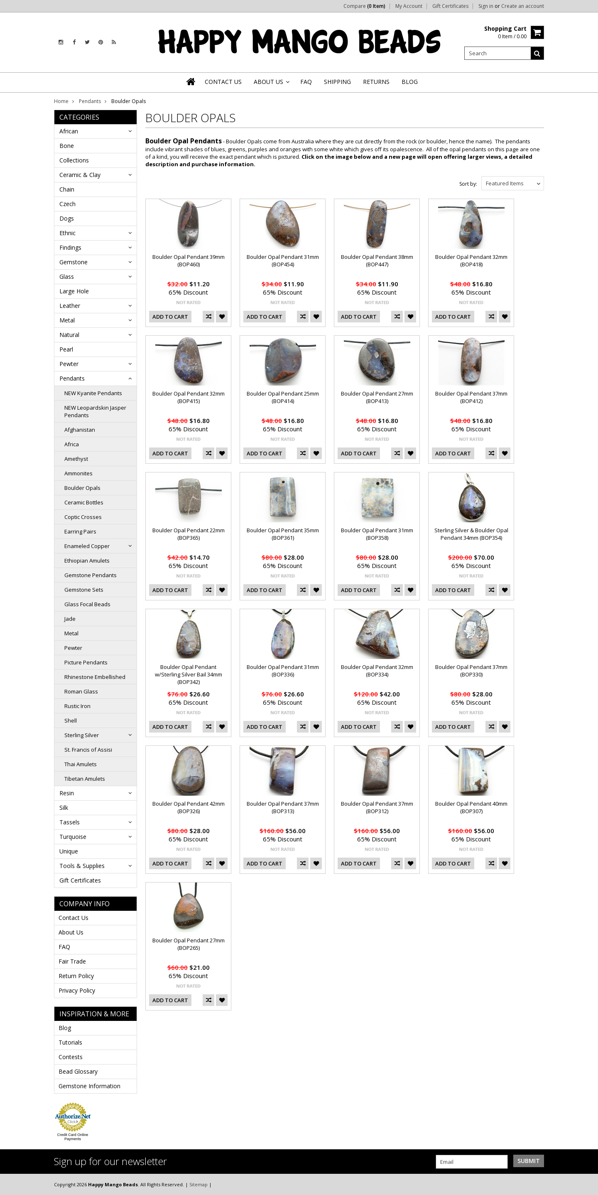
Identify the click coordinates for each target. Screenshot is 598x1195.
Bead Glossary (78, 1071)
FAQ (64, 947)
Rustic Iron (77, 706)
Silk (63, 807)
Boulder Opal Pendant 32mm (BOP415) (188, 397)
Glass (66, 276)
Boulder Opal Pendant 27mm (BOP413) (377, 397)
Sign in (485, 6)
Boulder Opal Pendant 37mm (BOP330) (471, 670)
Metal (67, 320)
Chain (66, 189)
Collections (74, 160)
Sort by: (468, 183)
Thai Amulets (80, 764)
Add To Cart (170, 316)
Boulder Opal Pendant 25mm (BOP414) (283, 397)
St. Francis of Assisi (88, 749)
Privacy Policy (77, 990)
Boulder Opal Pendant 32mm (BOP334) (377, 670)
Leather (69, 306)
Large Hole (74, 291)
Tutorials (70, 1042)
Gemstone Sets (83, 589)
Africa (71, 444)
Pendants (90, 101)
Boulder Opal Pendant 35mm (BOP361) (283, 533)
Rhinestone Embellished (94, 677)
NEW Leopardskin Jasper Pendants (95, 411)
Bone (66, 146)
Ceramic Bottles (83, 502)
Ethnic (67, 233)
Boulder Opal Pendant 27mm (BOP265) (188, 944)
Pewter (68, 364)
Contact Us (73, 918)
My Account (408, 6)
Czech (67, 204)
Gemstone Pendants (90, 575)
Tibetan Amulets (84, 778)
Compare (364, 6)
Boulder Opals (82, 488)
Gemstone (73, 262)
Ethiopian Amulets (87, 560)
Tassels (69, 822)
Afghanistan (79, 429)
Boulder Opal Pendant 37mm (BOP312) (377, 807)
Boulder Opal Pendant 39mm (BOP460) (188, 260)
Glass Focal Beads (87, 604)
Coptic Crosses (83, 517)
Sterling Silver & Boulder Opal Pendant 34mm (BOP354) (471, 533)
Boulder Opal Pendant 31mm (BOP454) (283, 260)
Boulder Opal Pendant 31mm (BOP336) (283, 670)
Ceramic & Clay (79, 175)
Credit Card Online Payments (72, 1137)
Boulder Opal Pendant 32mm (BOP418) (471, 260)
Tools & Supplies (82, 866)
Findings (70, 247)
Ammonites (78, 473)
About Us (71, 932)
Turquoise (72, 837)
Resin (66, 793)
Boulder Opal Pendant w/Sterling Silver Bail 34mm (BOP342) (188, 674)
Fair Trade (72, 961)
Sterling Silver (81, 735)
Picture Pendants (86, 662)
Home (61, 101)
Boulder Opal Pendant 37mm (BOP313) (283, 807)
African (68, 131)
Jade (70, 618)
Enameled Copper (87, 546)
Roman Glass (81, 691)
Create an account (522, 6)
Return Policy (76, 976)
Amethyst (76, 458)
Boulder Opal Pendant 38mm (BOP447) (377, 260)
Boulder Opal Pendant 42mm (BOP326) (188, 807)
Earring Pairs (80, 531)
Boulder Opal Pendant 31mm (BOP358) (377, 533)
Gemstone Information (89, 1086)
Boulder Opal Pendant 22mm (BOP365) (188, 533)
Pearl (66, 349)
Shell (70, 720)
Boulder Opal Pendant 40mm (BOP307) (471, 807)
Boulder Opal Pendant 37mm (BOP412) (471, 397)
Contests (71, 1057)
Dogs (66, 218)
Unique (68, 851)
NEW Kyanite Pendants (93, 393)
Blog (65, 1028)
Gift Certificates (450, 6)
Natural (69, 335)
